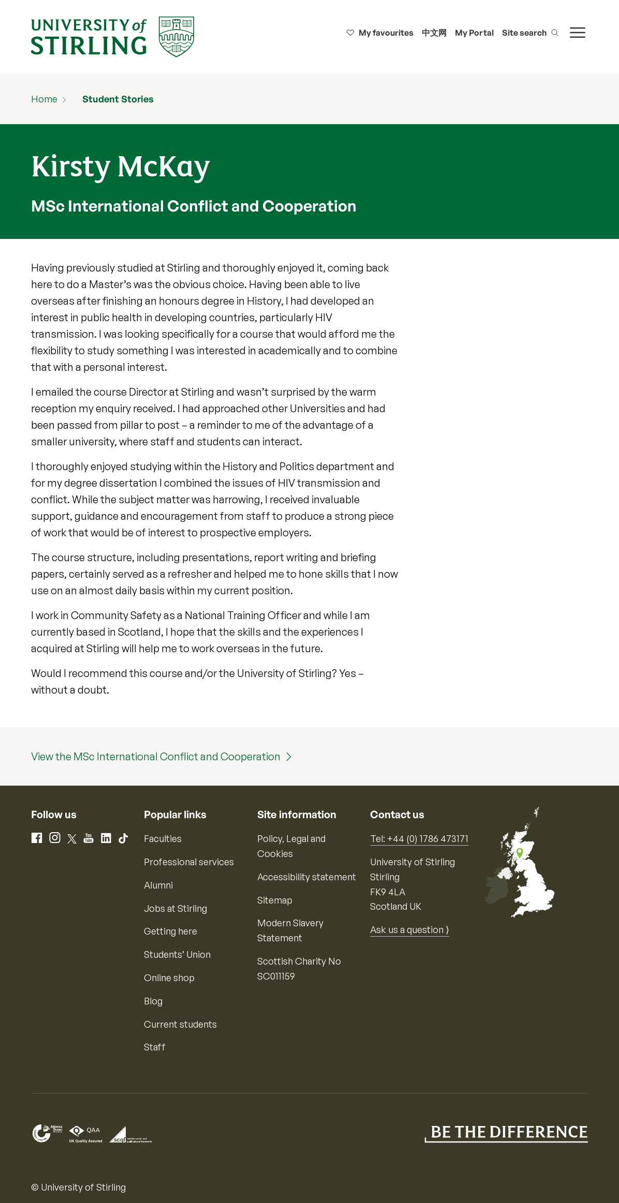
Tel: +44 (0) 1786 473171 (419, 838)
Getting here (170, 931)
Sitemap (274, 900)
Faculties (163, 838)
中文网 (434, 32)
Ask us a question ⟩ (409, 929)
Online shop (169, 977)
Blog (153, 1000)
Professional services (189, 861)
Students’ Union (177, 954)
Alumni (158, 885)
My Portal (474, 32)
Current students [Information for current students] (180, 1024)
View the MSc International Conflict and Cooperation (156, 756)
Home (44, 98)
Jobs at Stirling (175, 908)
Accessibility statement (306, 876)
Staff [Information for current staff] (155, 1046)
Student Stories (118, 98)
